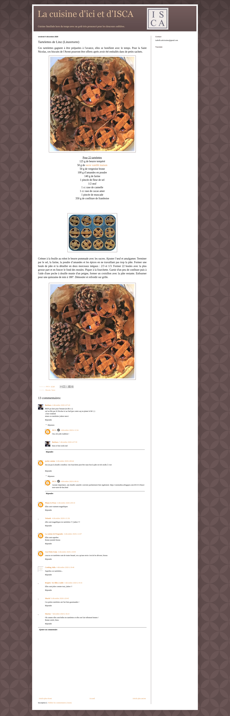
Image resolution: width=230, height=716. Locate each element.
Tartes (53, 390)
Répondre (48, 420)
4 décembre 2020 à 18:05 (67, 552)
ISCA (54, 430)
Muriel (47, 598)
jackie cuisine (50, 461)
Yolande (48, 518)
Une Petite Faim (51, 552)
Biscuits (48, 390)
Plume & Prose (50, 503)
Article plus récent (45, 698)
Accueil (92, 698)
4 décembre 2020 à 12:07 (73, 534)
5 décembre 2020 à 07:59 (68, 442)
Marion (48, 614)
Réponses (51, 425)
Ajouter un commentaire (48, 630)
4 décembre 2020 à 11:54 (69, 430)
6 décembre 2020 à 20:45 (60, 598)
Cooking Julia (50, 567)
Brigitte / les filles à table (54, 583)
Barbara (48, 405)
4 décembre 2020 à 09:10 (66, 503)
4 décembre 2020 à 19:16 (73, 583)
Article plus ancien (139, 698)
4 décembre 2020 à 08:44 (65, 461)
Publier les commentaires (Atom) (60, 703)
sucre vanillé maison (96, 165)
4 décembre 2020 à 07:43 (61, 405)
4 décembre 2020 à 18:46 (65, 567)
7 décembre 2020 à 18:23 (60, 614)
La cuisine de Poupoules (54, 534)
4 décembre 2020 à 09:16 (69, 481)
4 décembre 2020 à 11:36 (61, 518)
